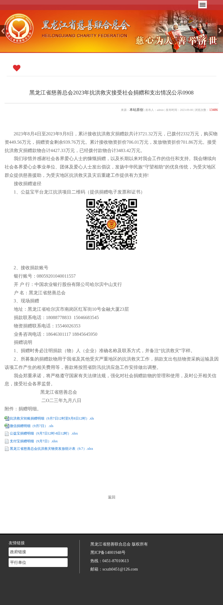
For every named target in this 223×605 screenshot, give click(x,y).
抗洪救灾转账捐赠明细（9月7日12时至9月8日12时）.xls (52, 418)
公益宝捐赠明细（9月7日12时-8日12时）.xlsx (44, 433)
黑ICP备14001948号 (107, 542)
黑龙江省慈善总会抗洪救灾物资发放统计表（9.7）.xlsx (51, 449)
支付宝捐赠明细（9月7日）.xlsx (34, 441)
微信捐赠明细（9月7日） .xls (32, 426)
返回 (111, 497)
